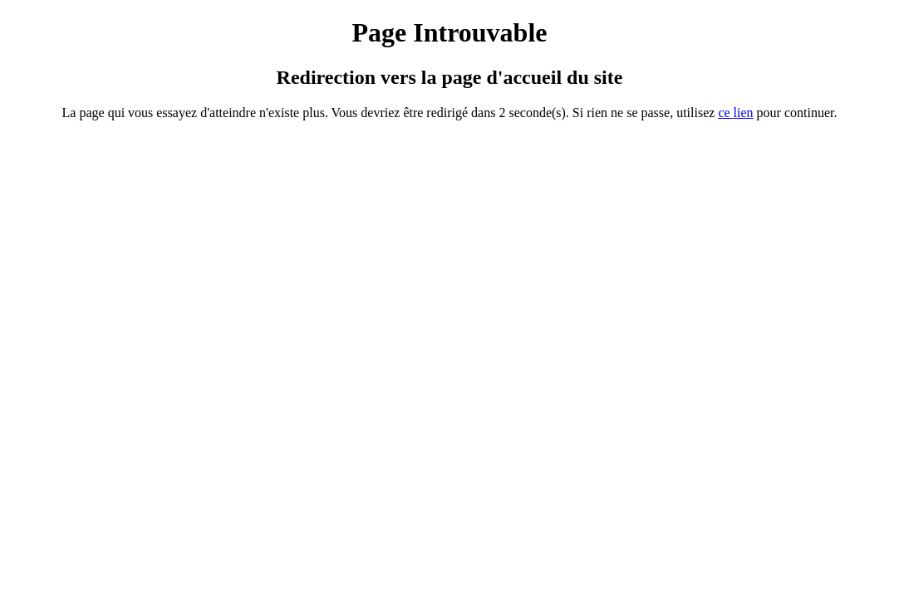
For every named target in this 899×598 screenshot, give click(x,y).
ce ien (735, 112)
